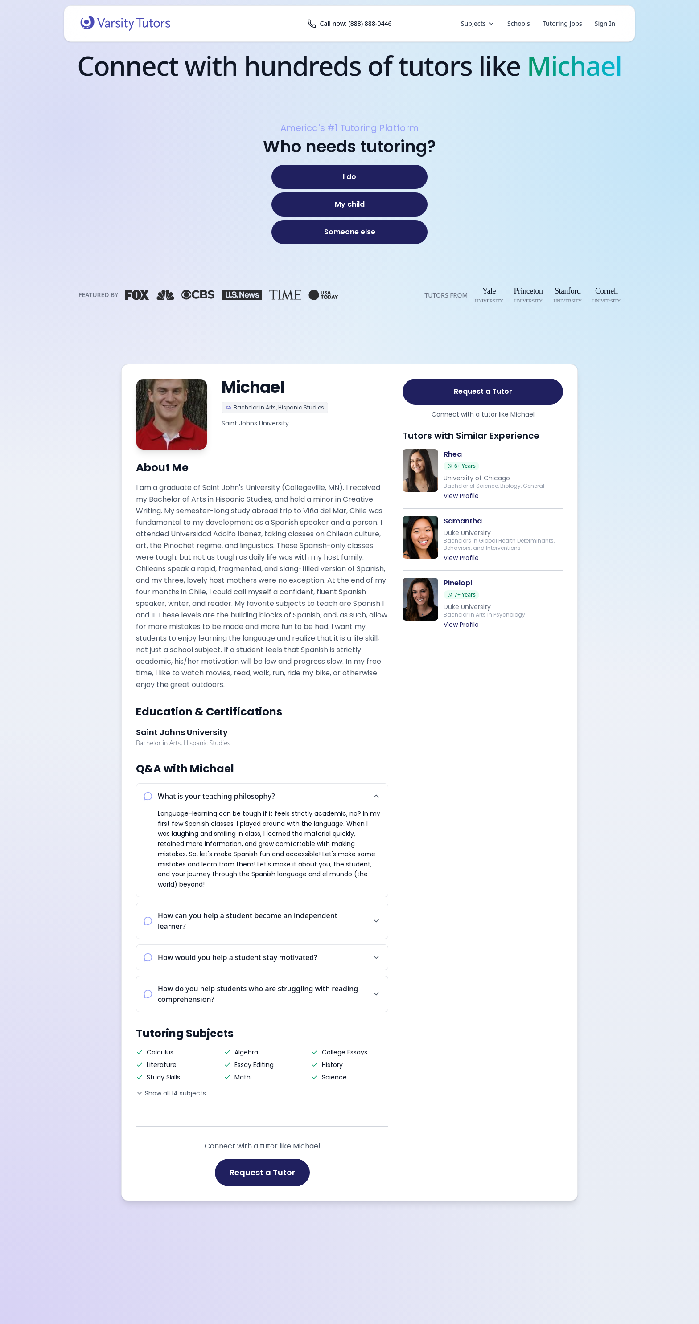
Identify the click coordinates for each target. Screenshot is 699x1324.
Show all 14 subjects (171, 1093)
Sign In (605, 23)
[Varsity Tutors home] (125, 23)
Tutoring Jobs (562, 23)
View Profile (461, 495)
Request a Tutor (262, 1172)
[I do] (349, 177)
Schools (518, 23)
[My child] (349, 204)
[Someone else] (349, 232)
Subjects (478, 23)
